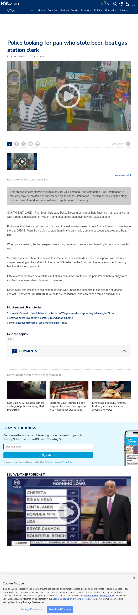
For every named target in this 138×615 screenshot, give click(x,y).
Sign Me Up (48, 455)
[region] (69, 594)
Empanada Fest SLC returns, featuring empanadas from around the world (109, 406)
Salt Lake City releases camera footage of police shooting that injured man (25, 406)
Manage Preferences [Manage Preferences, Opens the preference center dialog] (32, 609)
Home (41, 10)
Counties (52, 10)
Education (110, 10)
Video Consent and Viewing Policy (71, 599)
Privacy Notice (67, 462)
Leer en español (122, 175)
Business (86, 10)
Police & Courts (69, 10)
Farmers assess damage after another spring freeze (37, 323)
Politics (98, 10)
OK (134, 578)
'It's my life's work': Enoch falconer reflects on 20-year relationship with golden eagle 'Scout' (61, 313)
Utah (10, 339)
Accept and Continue (60, 609)
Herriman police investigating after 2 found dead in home (40, 318)
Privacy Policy (106, 595)
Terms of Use (52, 462)
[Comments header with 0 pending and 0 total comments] (69, 351)
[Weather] (105, 3)
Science (123, 10)
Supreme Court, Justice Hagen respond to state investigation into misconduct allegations (68, 406)
